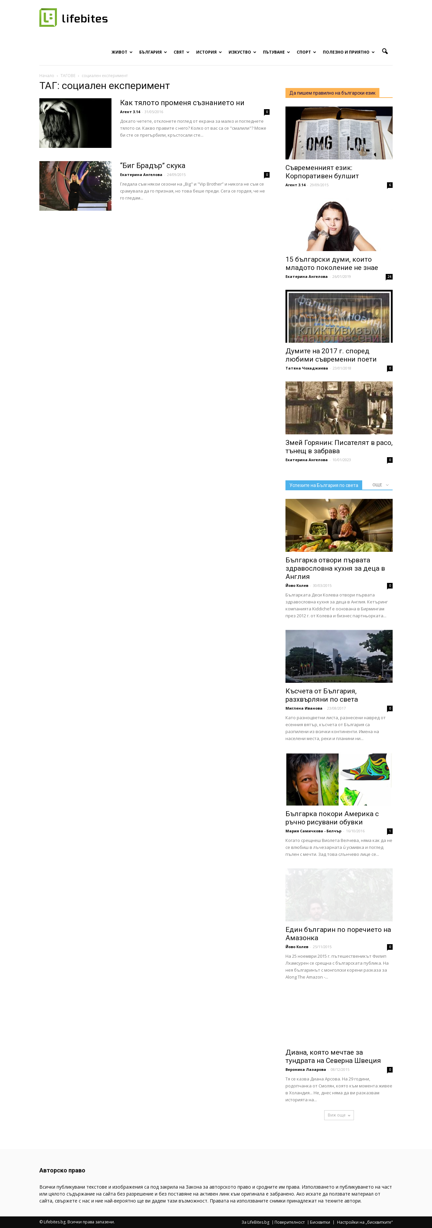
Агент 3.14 (130, 111)
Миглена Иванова (304, 708)
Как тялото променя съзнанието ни (182, 103)
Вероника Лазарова (305, 1069)
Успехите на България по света (323, 485)
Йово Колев (296, 585)
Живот (122, 52)
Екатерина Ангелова (141, 174)
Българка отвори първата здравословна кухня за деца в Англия (335, 568)
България (153, 52)
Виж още (339, 1115)
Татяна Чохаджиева (306, 368)
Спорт (306, 52)
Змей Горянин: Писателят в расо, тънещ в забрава (339, 447)
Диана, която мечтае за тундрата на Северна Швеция (333, 1056)
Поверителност (290, 1222)
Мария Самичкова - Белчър (313, 830)
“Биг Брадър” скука (153, 165)
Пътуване (276, 52)
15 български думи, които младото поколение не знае (331, 263)
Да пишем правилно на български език (332, 93)
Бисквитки (320, 1222)
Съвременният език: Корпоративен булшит (322, 172)
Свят (182, 52)
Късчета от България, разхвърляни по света (321, 695)
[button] (385, 52)
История (209, 52)
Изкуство (242, 52)
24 (389, 276)
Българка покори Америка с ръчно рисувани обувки (332, 818)
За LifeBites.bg (255, 1222)
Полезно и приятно (349, 52)
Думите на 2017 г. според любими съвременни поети (331, 355)
